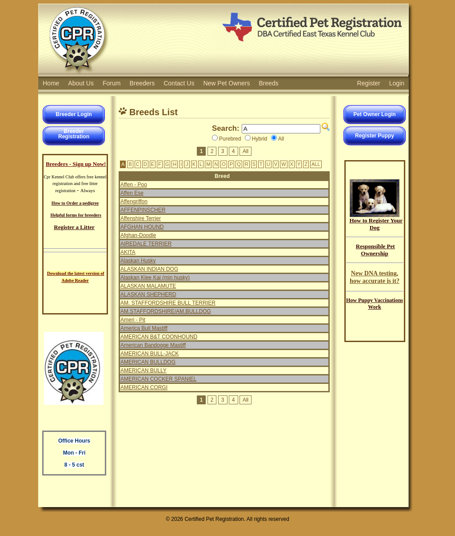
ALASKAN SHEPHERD (148, 294)
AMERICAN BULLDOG (148, 362)
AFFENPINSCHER (142, 210)
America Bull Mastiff (144, 328)
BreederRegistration (73, 134)
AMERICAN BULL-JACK (149, 354)
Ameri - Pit (132, 320)
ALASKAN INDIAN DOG (149, 269)
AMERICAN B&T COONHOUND (158, 337)
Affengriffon (134, 201)
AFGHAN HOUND (142, 227)
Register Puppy (374, 136)
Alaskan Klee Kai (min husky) (155, 277)
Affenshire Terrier (140, 218)
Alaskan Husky (138, 261)
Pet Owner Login (374, 114)
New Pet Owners (226, 83)
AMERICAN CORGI (144, 387)
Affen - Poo (133, 184)
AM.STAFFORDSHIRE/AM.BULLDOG (165, 311)
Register (368, 83)
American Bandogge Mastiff (153, 345)
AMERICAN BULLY (143, 370)
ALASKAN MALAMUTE (148, 286)
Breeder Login (74, 114)
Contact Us (179, 83)
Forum (111, 83)
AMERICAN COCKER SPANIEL (158, 379)
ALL (315, 164)
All (245, 151)
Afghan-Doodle (138, 235)
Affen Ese (132, 193)
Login (396, 83)
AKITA (128, 252)
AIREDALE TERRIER (146, 244)
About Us (81, 83)
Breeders (142, 83)
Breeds (269, 83)
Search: (225, 128)
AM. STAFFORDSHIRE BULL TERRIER (168, 303)
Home (51, 83)
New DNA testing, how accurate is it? (374, 277)
